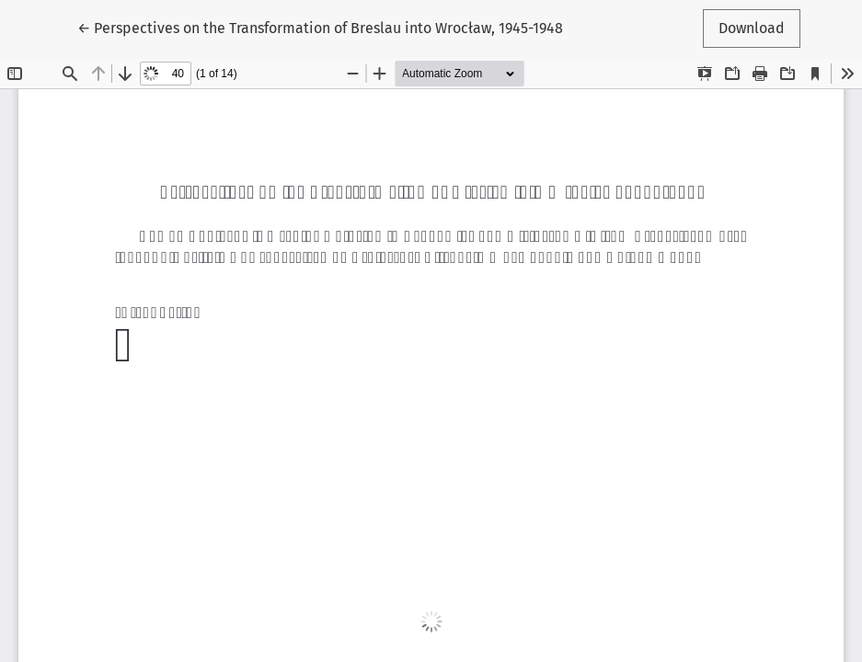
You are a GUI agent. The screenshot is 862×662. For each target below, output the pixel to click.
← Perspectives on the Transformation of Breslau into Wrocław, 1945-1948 (320, 27)
